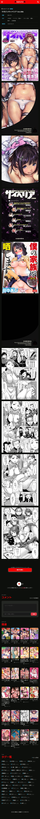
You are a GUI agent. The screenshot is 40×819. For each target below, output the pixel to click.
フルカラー (27, 767)
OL (20, 791)
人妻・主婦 (16, 767)
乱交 (5, 794)
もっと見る (35, 757)
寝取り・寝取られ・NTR (19, 770)
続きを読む (20, 570)
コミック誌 (26, 18)
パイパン (26, 797)
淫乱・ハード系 (17, 776)
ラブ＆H (6, 770)
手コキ (13, 794)
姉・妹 (25, 779)
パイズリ (22, 782)
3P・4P (5, 776)
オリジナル (6, 779)
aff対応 (9, 18)
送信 (34, 614)
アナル (5, 782)
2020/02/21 (11, 24)
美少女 (5, 767)
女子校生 (25, 764)
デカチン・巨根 (28, 785)
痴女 (12, 791)
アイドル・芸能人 (17, 18)
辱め (31, 782)
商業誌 (11, 9)
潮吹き (17, 779)
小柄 (23, 803)
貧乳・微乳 (25, 788)
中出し (5, 764)
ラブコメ (15, 803)
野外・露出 (6, 785)
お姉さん (16, 797)
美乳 (33, 779)
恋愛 (13, 782)
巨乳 (23, 761)
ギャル (31, 794)
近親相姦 (14, 20)
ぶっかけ (17, 785)
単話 (5, 761)
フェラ (15, 764)
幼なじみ (28, 791)
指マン (22, 794)
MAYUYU (20, 2)
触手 (9, 20)
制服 (26, 773)
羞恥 (32, 18)
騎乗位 (5, 773)
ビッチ (5, 803)
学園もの (28, 776)
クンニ (15, 788)
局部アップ (6, 800)
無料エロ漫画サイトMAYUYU (22, 812)
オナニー (6, 797)
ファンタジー (16, 773)
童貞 (16, 800)
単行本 (31, 761)
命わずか (10, 15)
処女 (32, 770)
